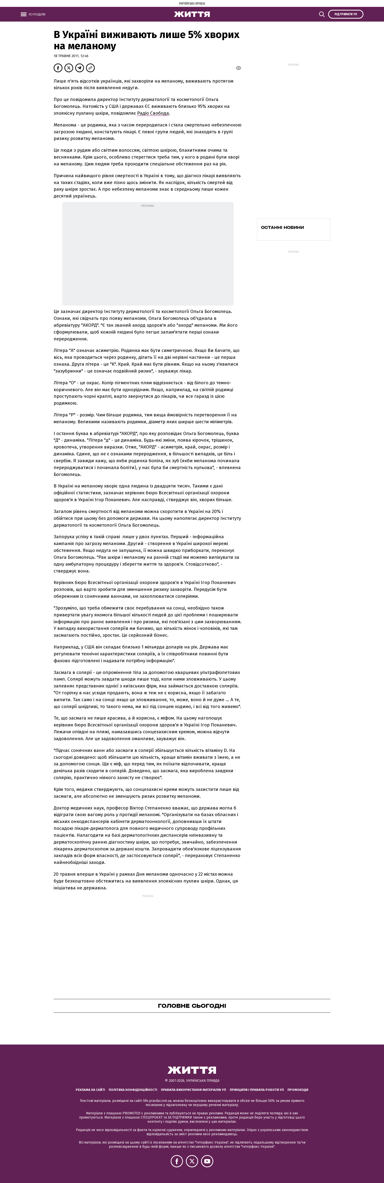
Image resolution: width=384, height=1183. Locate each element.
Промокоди (298, 1090)
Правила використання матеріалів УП (193, 1090)
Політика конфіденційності (133, 1090)
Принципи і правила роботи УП (257, 1090)
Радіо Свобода (153, 113)
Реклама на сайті (90, 1090)
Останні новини (282, 227)
